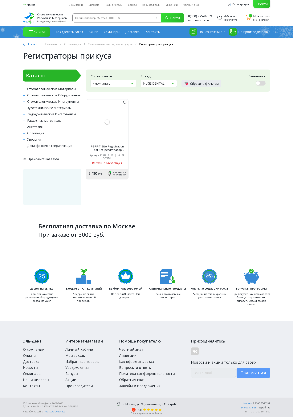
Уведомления (77, 367)
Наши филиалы (113, 4)
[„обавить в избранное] (125, 102)
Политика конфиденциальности (147, 373)
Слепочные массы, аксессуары (110, 44)
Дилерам (93, 4)
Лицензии (172, 4)
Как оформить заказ (136, 361)
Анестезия (35, 127)
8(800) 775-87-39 (200, 16)
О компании (76, 4)
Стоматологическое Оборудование (53, 95)
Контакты (152, 32)
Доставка (132, 32)
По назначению (205, 32)
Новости (30, 367)
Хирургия (34, 139)
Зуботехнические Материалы (49, 108)
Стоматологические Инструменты (53, 101)
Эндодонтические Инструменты (51, 114)
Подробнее (263, 407)
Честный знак (191, 4)
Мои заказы (75, 355)
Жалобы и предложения (140, 385)
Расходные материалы (44, 120)
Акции (93, 32)
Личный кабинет (80, 349)
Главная (51, 44)
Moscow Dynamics (55, 411)
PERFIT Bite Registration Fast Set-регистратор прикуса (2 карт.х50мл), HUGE (107, 148)
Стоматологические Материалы (51, 89)
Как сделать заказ (69, 32)
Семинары (112, 32)
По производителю (248, 32)
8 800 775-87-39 (261, 403)
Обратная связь (133, 379)
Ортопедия (72, 44)
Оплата (29, 355)
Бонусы (132, 4)
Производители (151, 4)
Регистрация (238, 4)
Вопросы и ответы (135, 367)
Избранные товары (82, 361)
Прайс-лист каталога (41, 159)
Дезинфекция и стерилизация (49, 146)
